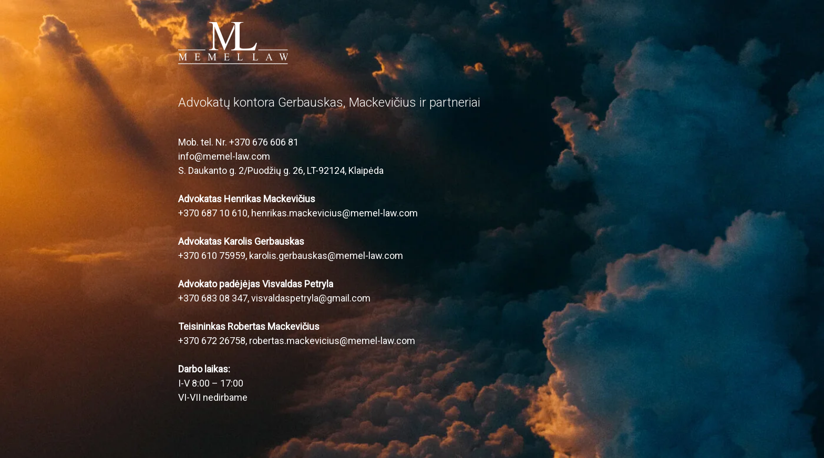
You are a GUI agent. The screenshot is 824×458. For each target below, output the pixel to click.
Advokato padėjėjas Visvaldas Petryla (255, 283)
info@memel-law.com (224, 156)
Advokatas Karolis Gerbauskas (241, 241)
